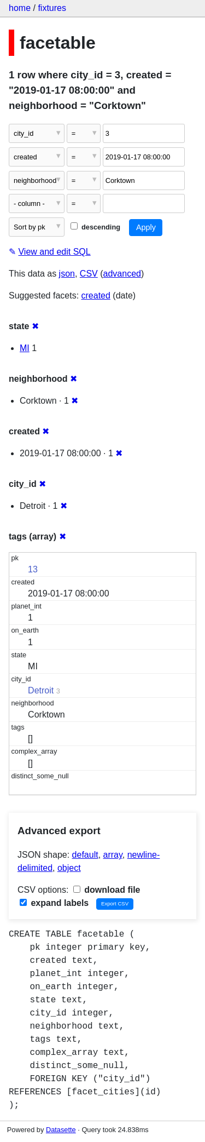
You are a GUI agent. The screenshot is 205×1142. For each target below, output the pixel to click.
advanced (122, 273)
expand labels (54, 903)
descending (95, 227)
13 (33, 569)
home (20, 8)
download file (106, 889)
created (95, 295)
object (69, 868)
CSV (89, 273)
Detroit (41, 690)
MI (25, 348)
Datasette (61, 1130)
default (85, 854)
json (67, 273)
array (112, 854)
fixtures (52, 8)
